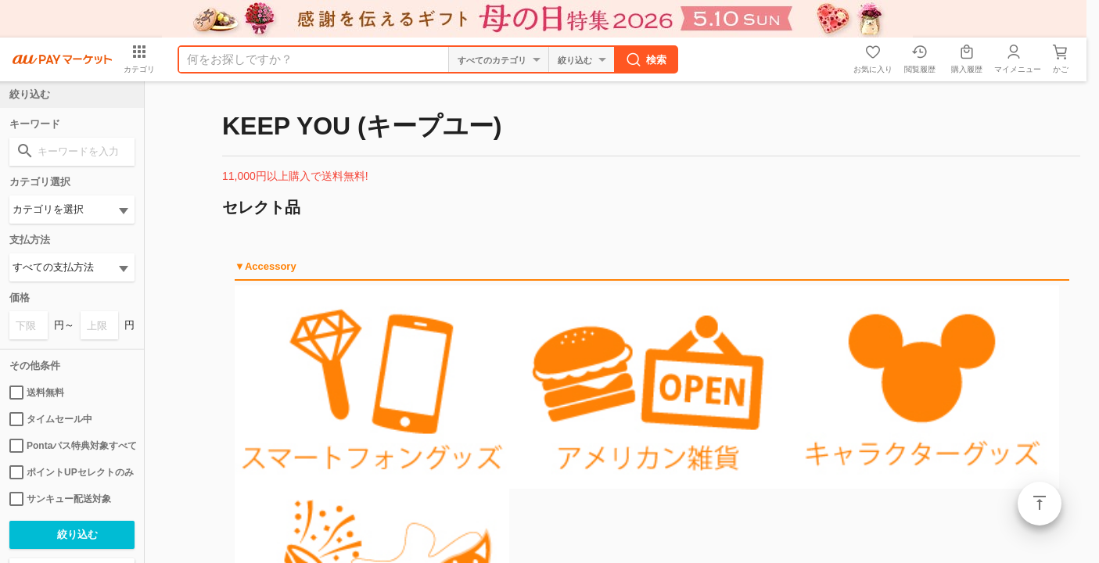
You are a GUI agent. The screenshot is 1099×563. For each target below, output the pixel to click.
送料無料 (36, 392)
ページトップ (1039, 503)
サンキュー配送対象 (60, 499)
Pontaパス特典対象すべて (72, 446)
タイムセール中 (50, 419)
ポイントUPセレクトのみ (71, 472)
